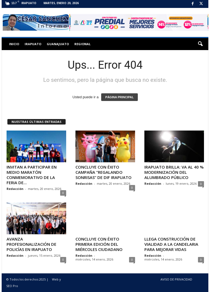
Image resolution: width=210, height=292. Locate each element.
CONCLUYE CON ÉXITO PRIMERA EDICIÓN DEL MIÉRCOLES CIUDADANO (98, 244)
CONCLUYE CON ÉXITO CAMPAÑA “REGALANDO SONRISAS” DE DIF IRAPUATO (103, 172)
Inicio (14, 44)
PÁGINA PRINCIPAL (119, 97)
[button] (200, 44)
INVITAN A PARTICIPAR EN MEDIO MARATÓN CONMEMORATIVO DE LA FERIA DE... (32, 174)
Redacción (15, 189)
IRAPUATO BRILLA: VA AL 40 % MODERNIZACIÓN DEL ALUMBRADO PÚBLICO (174, 172)
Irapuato (33, 44)
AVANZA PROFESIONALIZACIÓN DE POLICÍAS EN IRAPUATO (31, 244)
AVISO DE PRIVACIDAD (176, 279)
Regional (82, 44)
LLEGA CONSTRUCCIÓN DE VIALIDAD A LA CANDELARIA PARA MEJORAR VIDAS (171, 244)
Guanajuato (58, 44)
